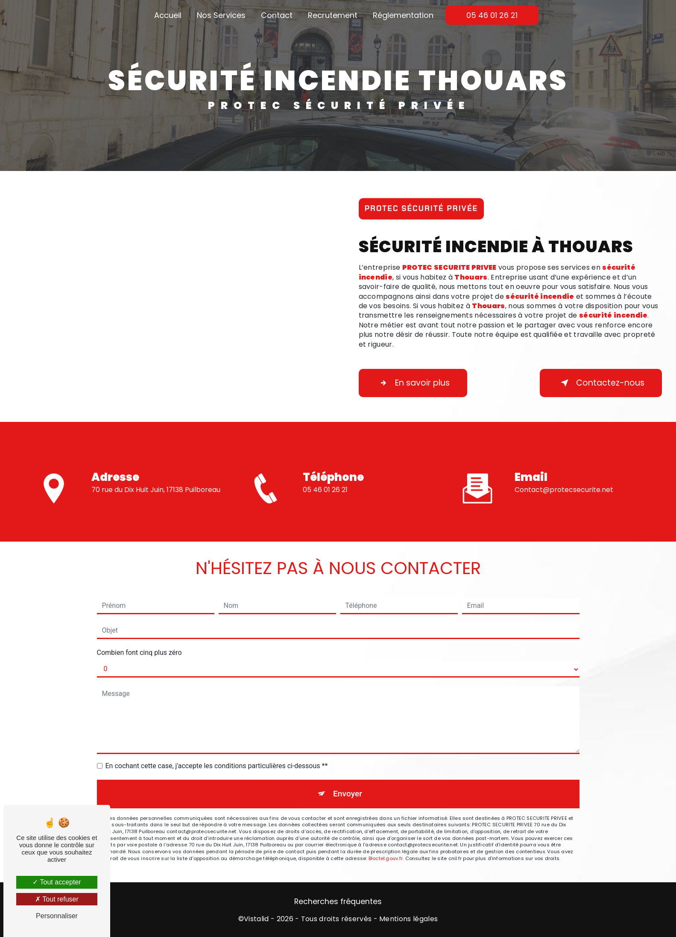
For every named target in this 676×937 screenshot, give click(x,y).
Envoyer (347, 794)
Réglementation (403, 15)
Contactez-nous (600, 383)
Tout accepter (56, 882)
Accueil (167, 15)
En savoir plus (413, 383)
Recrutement (332, 15)
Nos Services (221, 15)
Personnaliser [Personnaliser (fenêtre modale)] (57, 915)
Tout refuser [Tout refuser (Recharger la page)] (57, 899)
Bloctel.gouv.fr (386, 858)
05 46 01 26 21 (492, 15)
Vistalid (256, 919)
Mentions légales (408, 919)
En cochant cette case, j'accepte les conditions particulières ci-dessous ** (216, 766)
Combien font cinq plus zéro (139, 652)
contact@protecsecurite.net (564, 477)
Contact (277, 15)
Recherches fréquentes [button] (338, 901)
